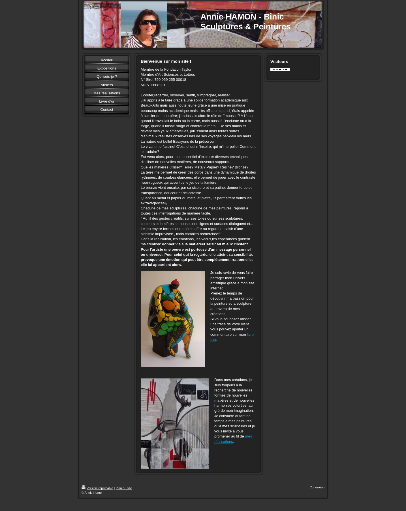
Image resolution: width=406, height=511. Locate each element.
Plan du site (124, 488)
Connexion (316, 487)
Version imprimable (97, 488)
